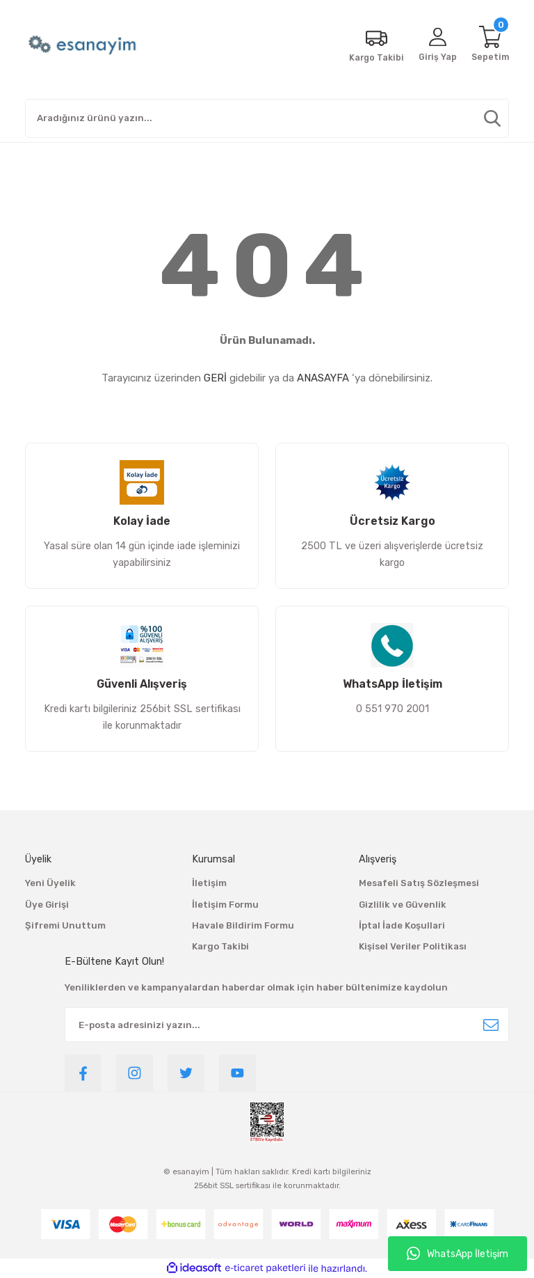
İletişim (209, 883)
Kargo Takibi (220, 946)
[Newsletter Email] (287, 1024)
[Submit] (491, 1024)
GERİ (215, 378)
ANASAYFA (323, 378)
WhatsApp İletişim (457, 1253)
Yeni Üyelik (50, 883)
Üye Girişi (47, 904)
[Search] (267, 118)
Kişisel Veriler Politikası (413, 946)
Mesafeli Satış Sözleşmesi (419, 883)
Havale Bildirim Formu (243, 925)
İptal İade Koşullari (402, 925)
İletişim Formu (225, 904)
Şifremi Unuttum (65, 925)
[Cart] (489, 45)
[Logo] (84, 45)
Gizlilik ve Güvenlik (402, 904)
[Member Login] (435, 45)
